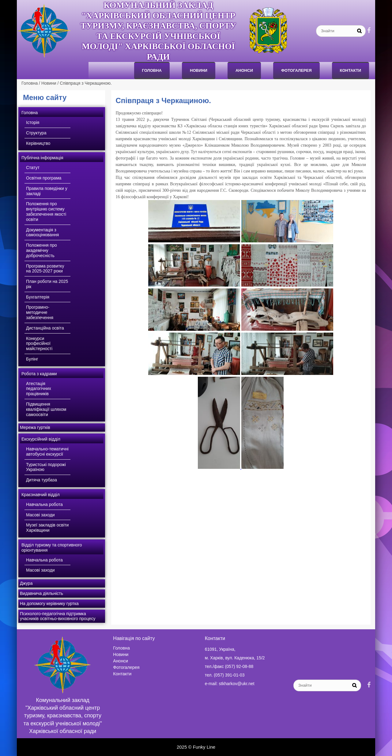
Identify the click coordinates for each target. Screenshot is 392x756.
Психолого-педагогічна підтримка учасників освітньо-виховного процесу (58, 616)
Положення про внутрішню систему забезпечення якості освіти (46, 211)
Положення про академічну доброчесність (41, 250)
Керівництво (38, 143)
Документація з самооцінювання (42, 232)
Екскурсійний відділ (40, 439)
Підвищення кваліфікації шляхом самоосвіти (46, 409)
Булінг (32, 359)
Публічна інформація (42, 157)
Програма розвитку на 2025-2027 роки (45, 269)
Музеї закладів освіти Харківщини (47, 528)
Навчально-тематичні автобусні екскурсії (47, 451)
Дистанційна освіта (45, 328)
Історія (32, 122)
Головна (152, 70)
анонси (244, 70)
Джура (26, 583)
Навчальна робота (44, 504)
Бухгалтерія (37, 297)
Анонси (120, 660)
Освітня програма (43, 178)
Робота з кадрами (39, 373)
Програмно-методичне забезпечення (39, 312)
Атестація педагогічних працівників (38, 388)
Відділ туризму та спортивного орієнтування (51, 547)
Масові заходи (40, 514)
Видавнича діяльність (41, 593)
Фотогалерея (296, 70)
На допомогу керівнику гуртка (49, 603)
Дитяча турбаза (41, 479)
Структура (36, 132)
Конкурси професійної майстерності (39, 343)
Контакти (350, 70)
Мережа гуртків (35, 427)
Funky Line (204, 747)
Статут (33, 167)
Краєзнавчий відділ (40, 494)
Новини (198, 70)
